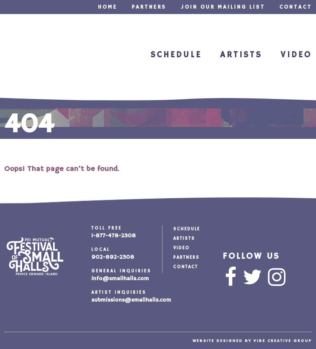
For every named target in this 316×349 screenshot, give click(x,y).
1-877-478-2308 (113, 235)
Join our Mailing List (223, 7)
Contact (295, 7)
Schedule (172, 55)
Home (107, 7)
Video (295, 55)
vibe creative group (282, 340)
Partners (149, 7)
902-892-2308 (112, 257)
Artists (239, 55)
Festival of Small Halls (38, 56)
